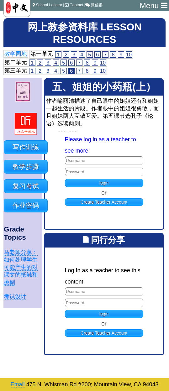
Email (18, 384)
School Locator (47, 5)
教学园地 (15, 54)
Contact (74, 5)
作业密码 (26, 205)
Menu (153, 5)
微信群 (94, 5)
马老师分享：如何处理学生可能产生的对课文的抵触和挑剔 (21, 267)
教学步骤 (26, 166)
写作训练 (26, 147)
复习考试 (26, 186)
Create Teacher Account (104, 202)
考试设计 (15, 296)
